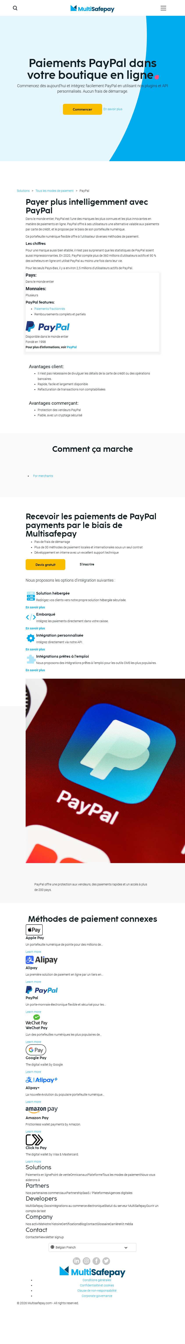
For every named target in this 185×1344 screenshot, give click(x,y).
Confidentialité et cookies (97, 1285)
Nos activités (34, 1224)
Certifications (71, 1224)
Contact (91, 1224)
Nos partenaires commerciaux (46, 1193)
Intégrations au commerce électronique (77, 1206)
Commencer (82, 109)
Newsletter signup (51, 1237)
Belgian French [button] (66, 1247)
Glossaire (103, 1224)
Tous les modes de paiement (55, 191)
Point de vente (60, 1174)
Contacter (32, 1237)
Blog (83, 1224)
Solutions (23, 191)
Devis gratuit (45, 565)
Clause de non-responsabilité (96, 1290)
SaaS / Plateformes (95, 1193)
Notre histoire (52, 1224)
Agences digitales (120, 1193)
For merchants (43, 476)
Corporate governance (97, 1296)
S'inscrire (87, 564)
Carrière (115, 1224)
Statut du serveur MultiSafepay (125, 1206)
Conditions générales (97, 1280)
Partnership (74, 1193)
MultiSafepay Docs (38, 1206)
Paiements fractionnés (49, 309)
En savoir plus (112, 109)
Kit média (126, 1224)
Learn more (33, 952)
